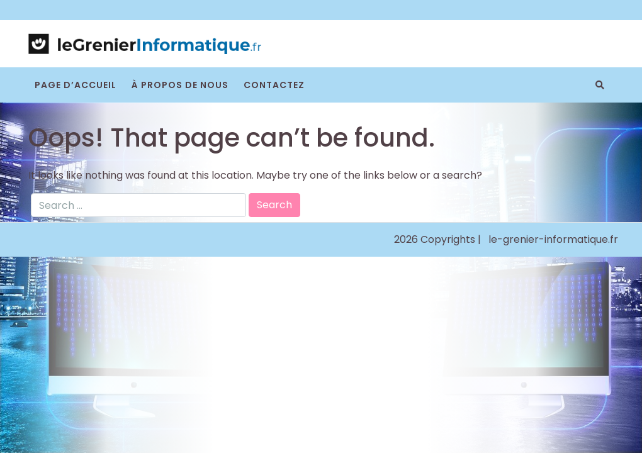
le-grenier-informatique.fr (553, 239)
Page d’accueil (75, 85)
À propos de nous (180, 85)
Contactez (274, 85)
